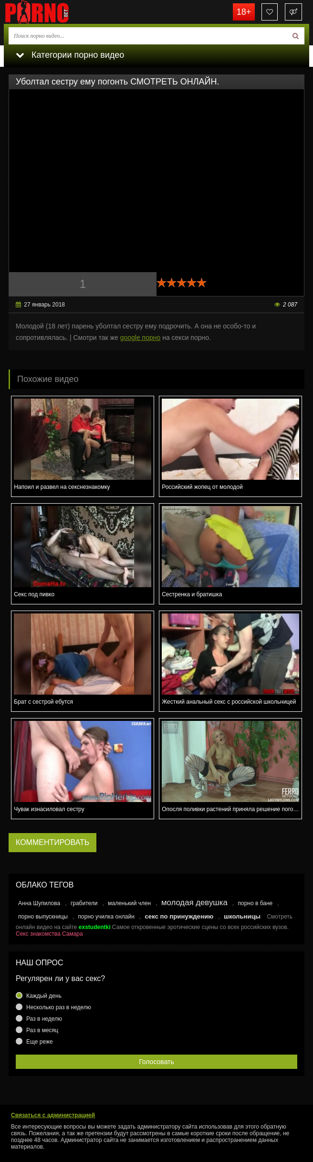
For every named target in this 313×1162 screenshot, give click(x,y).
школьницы (242, 916)
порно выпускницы (43, 916)
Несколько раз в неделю (58, 1007)
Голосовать (156, 1062)
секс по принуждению (179, 916)
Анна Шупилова (39, 903)
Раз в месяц (42, 1030)
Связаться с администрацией (53, 1115)
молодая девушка (194, 902)
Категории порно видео (70, 55)
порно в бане (255, 903)
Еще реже (39, 1041)
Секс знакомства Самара (49, 933)
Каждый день (44, 996)
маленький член (129, 903)
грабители (84, 903)
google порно (140, 337)
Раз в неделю (44, 1018)
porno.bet (51, 12)
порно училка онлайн (106, 916)
